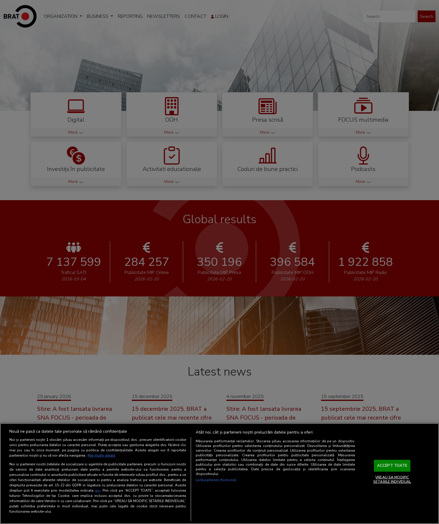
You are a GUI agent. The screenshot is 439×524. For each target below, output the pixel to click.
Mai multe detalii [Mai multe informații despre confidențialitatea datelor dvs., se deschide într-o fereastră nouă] (101, 455)
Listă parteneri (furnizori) (216, 480)
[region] (219, 473)
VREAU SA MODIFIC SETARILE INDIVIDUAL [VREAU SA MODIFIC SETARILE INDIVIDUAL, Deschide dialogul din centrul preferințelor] (392, 479)
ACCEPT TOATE (392, 465)
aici (97, 490)
